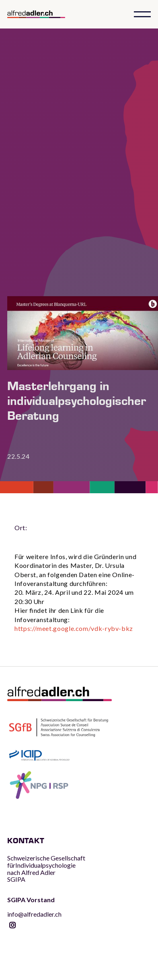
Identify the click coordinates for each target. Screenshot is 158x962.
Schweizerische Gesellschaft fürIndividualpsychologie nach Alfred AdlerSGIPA (46, 868)
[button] (142, 14)
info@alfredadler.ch (34, 906)
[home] (43, 14)
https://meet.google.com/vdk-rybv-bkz (73, 628)
